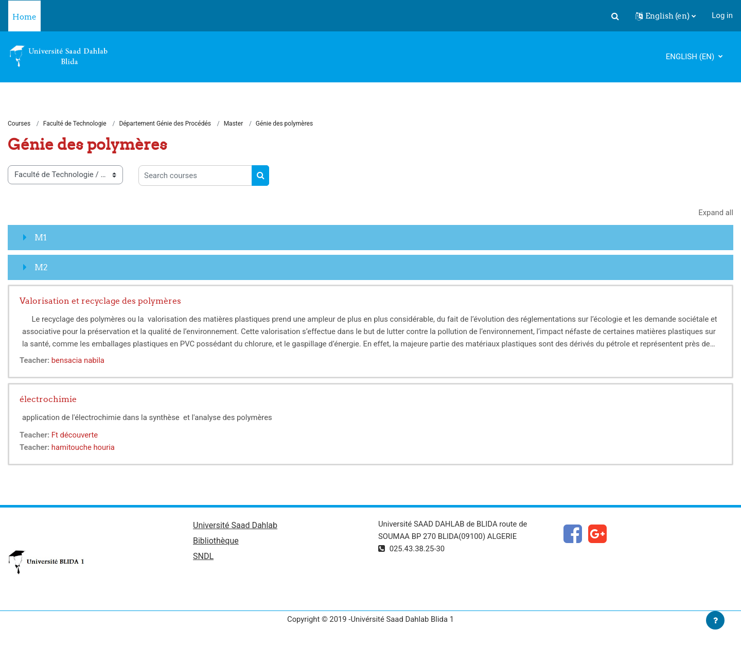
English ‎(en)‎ (691, 56)
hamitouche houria (84, 447)
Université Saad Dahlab (235, 525)
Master (233, 123)
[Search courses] (195, 176)
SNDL (203, 557)
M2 (41, 267)
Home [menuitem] (24, 17)
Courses (19, 123)
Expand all (715, 213)
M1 (40, 237)
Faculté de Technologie (75, 123)
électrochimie (48, 399)
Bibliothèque (216, 541)
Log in (722, 15)
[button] (615, 16)
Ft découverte (75, 435)
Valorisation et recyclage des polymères (100, 300)
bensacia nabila (78, 360)
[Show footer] (715, 620)
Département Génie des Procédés (165, 123)
